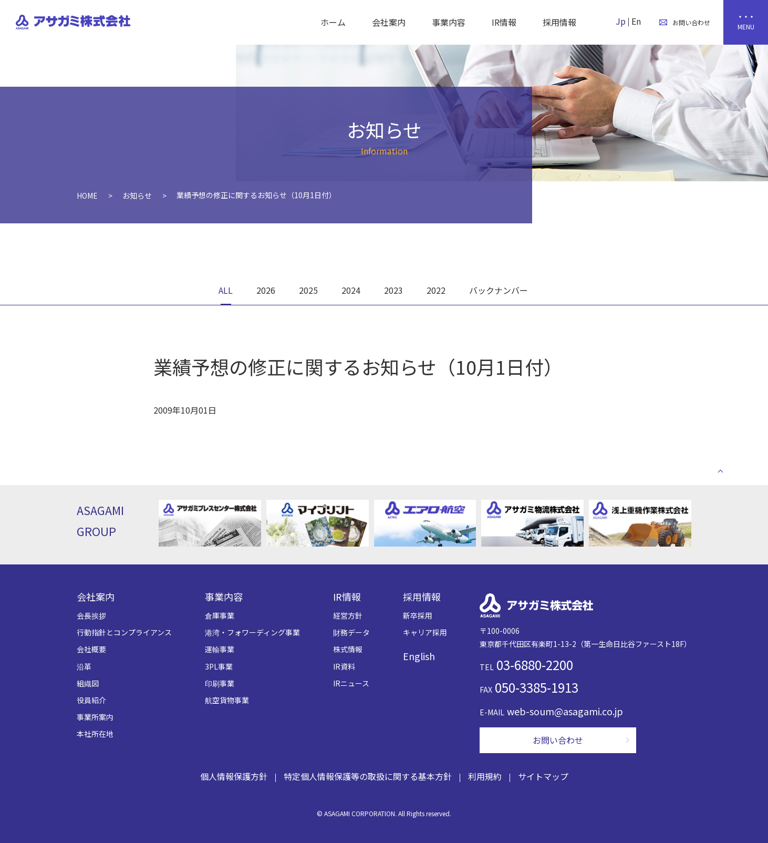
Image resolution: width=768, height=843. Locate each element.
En (636, 21)
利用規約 (485, 776)
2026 (265, 290)
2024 (350, 290)
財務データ (351, 632)
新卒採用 (417, 615)
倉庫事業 (219, 615)
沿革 (84, 666)
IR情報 (504, 22)
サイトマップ (543, 776)
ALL (226, 290)
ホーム (333, 22)
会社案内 (389, 22)
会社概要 (91, 649)
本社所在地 (95, 733)
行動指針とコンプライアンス (124, 632)
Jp (621, 21)
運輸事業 (219, 649)
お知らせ (137, 195)
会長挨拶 (91, 615)
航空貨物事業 (227, 700)
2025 (308, 290)
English (419, 656)
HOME (87, 195)
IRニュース (351, 683)
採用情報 (559, 22)
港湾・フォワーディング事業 (252, 632)
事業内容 (448, 22)
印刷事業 (219, 683)
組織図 (88, 683)
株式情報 (347, 649)
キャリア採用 (425, 632)
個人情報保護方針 (233, 776)
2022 (436, 290)
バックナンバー (498, 290)
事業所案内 (95, 717)
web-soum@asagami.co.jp (565, 711)
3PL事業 (219, 666)
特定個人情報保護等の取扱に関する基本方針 (368, 776)
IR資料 (344, 666)
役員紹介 (91, 700)
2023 (393, 290)
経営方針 (347, 615)
